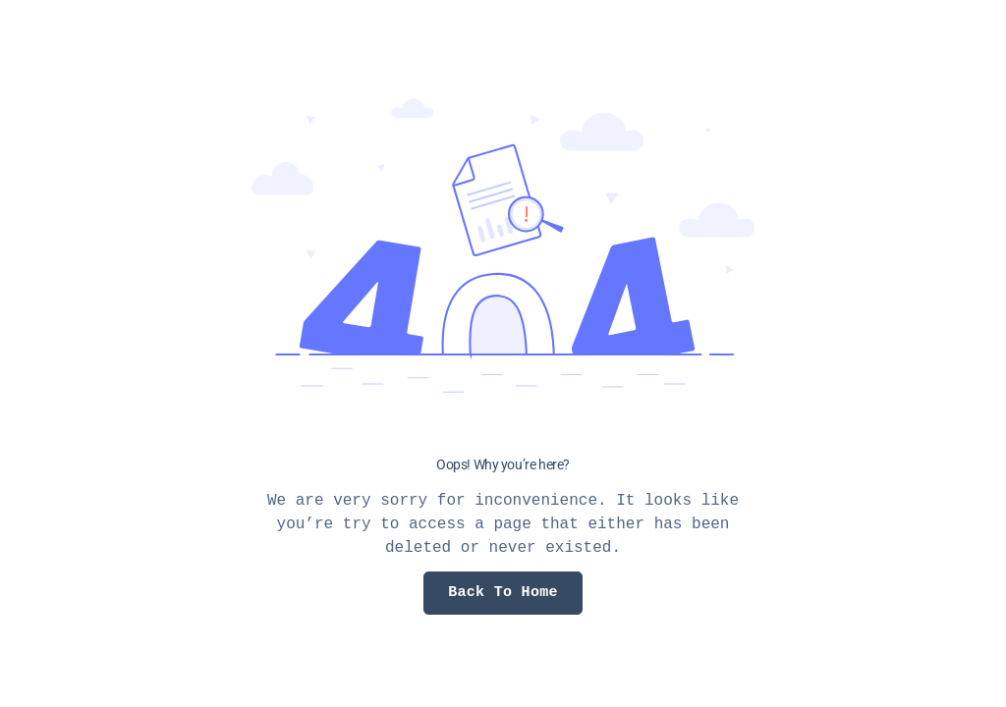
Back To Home (503, 592)
